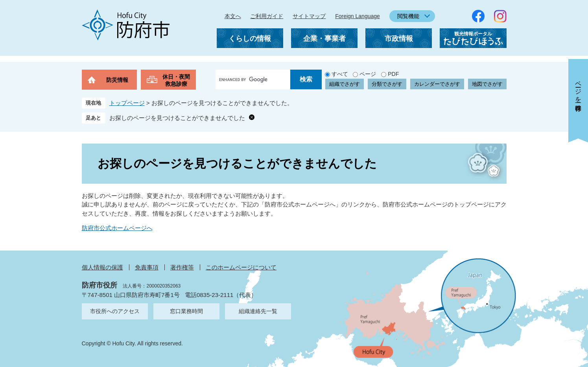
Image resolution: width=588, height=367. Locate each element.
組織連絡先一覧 (258, 311)
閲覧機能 (408, 16)
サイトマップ (309, 16)
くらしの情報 (250, 38)
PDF (393, 74)
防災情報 (117, 80)
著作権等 (182, 267)
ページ (367, 74)
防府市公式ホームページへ (117, 228)
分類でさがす (387, 84)
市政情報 (399, 38)
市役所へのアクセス (115, 311)
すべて (340, 74)
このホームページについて (241, 267)
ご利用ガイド (266, 16)
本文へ (233, 16)
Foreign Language (357, 16)
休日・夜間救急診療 (176, 80)
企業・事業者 (324, 38)
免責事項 (147, 267)
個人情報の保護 (102, 267)
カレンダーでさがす (437, 84)
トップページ (127, 103)
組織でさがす (344, 84)
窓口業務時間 (186, 311)
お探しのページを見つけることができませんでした (177, 117)
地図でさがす (487, 84)
